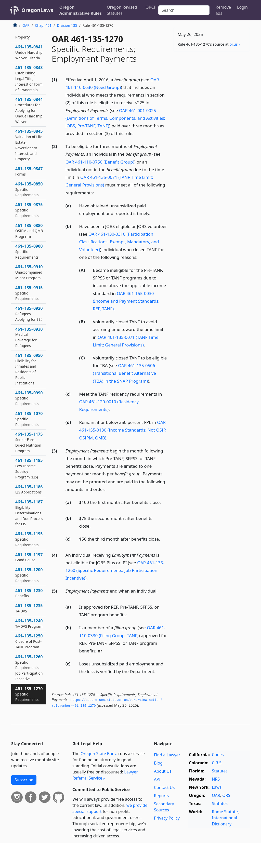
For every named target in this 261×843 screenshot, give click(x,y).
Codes (218, 754)
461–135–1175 (29, 442)
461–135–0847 (29, 171)
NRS (216, 779)
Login (242, 7)
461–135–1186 (29, 489)
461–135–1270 (29, 694)
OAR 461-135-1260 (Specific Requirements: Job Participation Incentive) (115, 570)
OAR (26, 25)
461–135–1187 (29, 512)
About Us (163, 771)
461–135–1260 (29, 667)
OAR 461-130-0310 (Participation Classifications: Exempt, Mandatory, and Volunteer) (119, 241)
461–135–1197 (29, 557)
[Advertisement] (211, 91)
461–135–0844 (29, 110)
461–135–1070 (29, 419)
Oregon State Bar (97, 753)
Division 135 (67, 25)
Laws (216, 787)
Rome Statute (225, 811)
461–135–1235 (29, 608)
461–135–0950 (29, 369)
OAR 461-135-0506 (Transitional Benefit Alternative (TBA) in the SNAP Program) (124, 373)
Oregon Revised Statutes (122, 10)
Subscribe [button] (24, 780)
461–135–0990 (29, 398)
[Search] (183, 10)
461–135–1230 (29, 593)
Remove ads (223, 10)
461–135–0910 (29, 272)
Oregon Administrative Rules (80, 10)
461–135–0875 (29, 210)
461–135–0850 (29, 189)
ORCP (151, 7)
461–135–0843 (29, 78)
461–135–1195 (29, 539)
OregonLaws (37, 10)
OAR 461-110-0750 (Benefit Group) (100, 162)
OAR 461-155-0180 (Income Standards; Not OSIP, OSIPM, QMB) (122, 429)
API (157, 779)
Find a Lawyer (167, 755)
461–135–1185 (29, 468)
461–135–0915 (29, 293)
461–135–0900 (29, 251)
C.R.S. (217, 763)
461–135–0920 (29, 313)
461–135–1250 (29, 641)
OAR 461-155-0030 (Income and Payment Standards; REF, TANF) (126, 301)
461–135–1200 (29, 575)
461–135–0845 (29, 144)
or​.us (234, 44)
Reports (161, 795)
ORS (226, 795)
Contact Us (164, 787)
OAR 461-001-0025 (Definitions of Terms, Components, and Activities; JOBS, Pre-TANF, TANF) (115, 118)
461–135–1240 (29, 623)
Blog (158, 763)
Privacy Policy (167, 818)
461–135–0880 (29, 231)
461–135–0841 (29, 52)
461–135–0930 (29, 337)
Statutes (220, 771)
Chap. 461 (43, 25)
